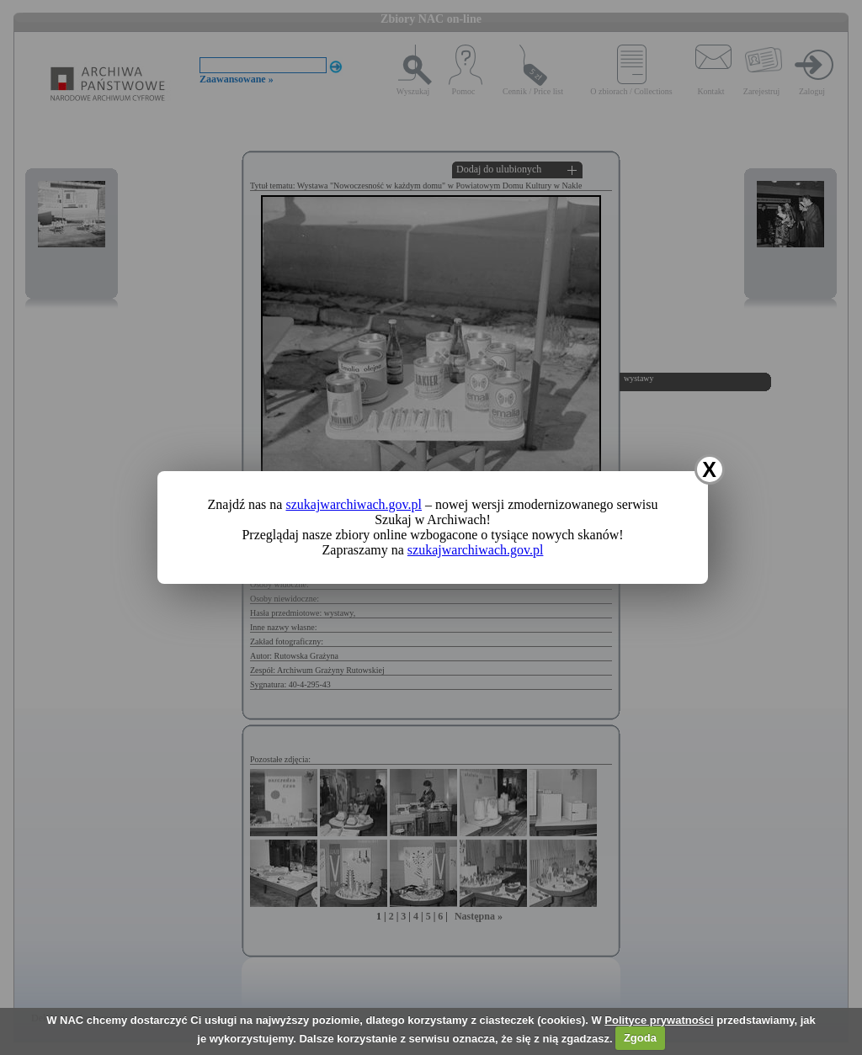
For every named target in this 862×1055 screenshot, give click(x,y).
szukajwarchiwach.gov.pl (353, 504)
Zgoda (640, 1037)
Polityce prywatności (658, 1020)
